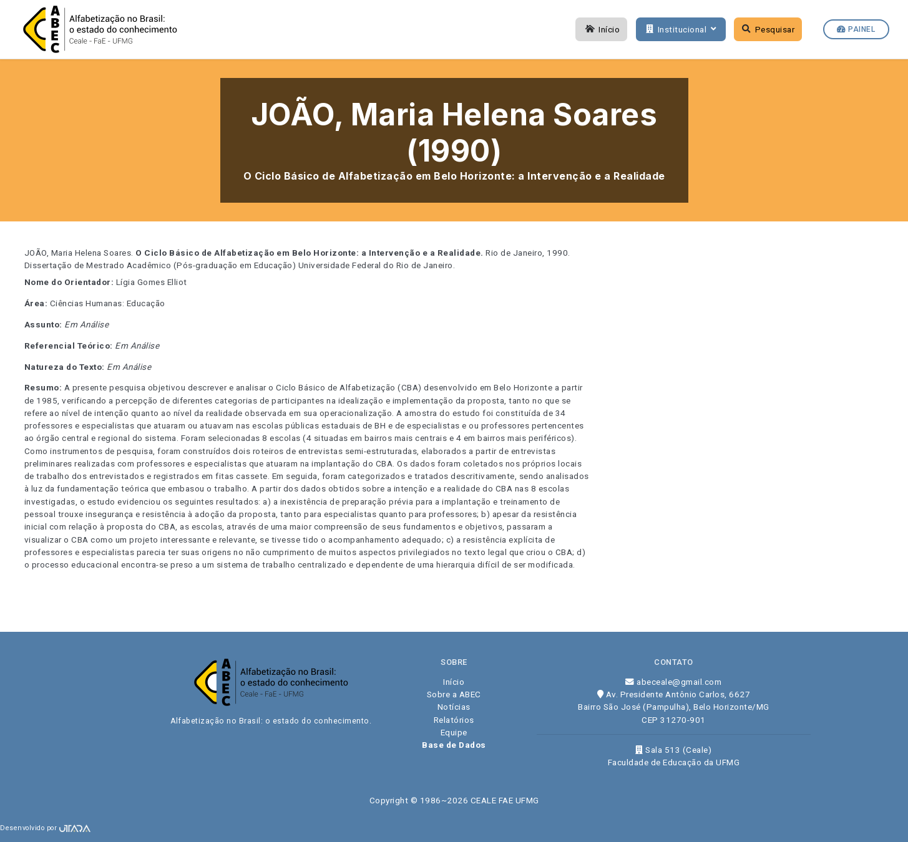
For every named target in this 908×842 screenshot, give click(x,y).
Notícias (454, 707)
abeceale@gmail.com (673, 682)
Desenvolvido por (45, 828)
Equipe (454, 732)
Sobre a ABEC (454, 694)
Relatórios (454, 720)
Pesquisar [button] (768, 29)
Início (601, 29)
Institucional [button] (679, 29)
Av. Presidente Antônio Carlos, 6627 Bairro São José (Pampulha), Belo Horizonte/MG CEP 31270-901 (673, 707)
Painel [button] (856, 29)
